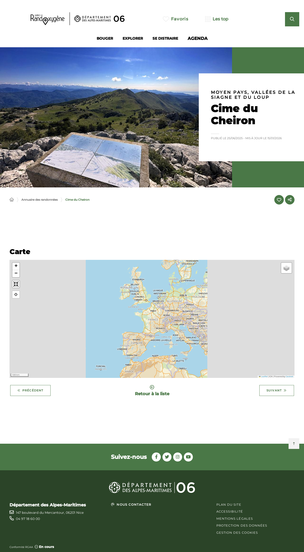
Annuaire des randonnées (39, 199)
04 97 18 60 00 (28, 519)
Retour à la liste (152, 390)
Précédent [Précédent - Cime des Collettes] (30, 390)
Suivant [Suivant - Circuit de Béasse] (276, 390)
